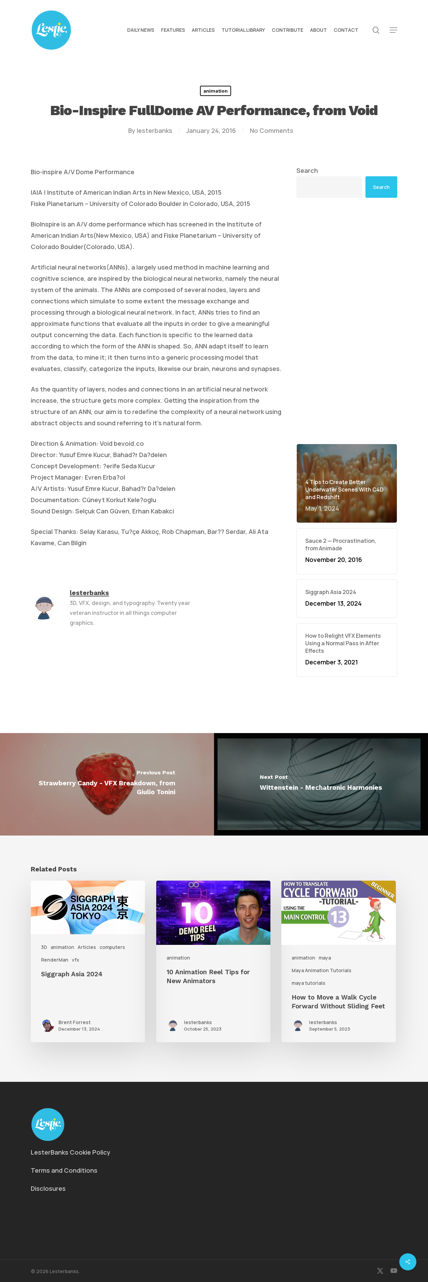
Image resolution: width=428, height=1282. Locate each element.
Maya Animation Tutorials (321, 970)
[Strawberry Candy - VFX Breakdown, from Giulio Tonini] (107, 784)
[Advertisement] (346, 320)
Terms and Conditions (64, 1170)
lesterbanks (154, 130)
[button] (393, 30)
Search (307, 170)
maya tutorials (308, 983)
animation (215, 91)
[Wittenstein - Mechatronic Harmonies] (321, 784)
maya (325, 957)
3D (44, 947)
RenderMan (54, 959)
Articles (87, 947)
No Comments (271, 130)
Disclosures (48, 1188)
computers (112, 947)
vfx (75, 959)
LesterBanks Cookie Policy (70, 1152)
